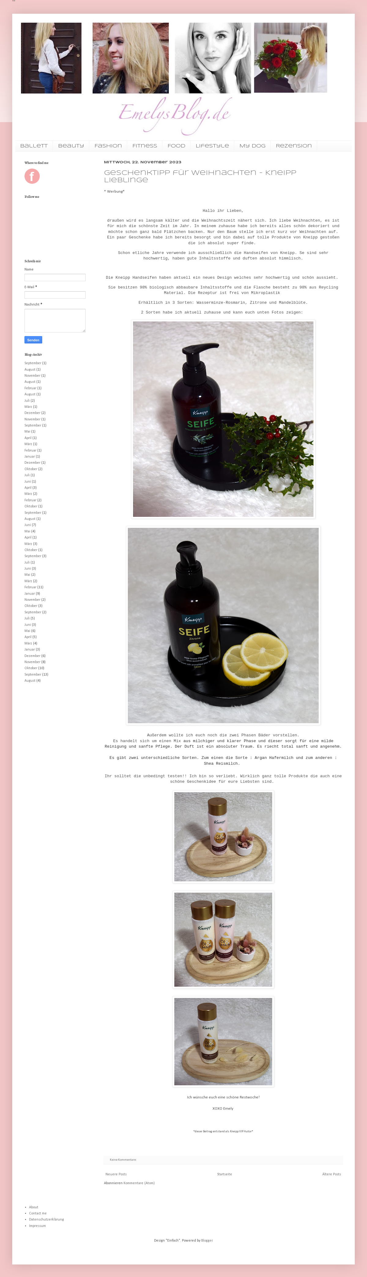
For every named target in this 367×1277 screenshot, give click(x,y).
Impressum (37, 1226)
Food (176, 146)
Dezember (32, 413)
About (33, 1207)
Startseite (224, 1174)
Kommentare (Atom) (139, 1183)
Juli (27, 401)
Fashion (108, 146)
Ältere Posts (331, 1174)
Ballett (34, 146)
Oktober (30, 469)
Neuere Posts (116, 1174)
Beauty (71, 146)
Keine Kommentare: (123, 1160)
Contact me (38, 1213)
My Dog (252, 146)
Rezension (294, 146)
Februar (30, 388)
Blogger (207, 1241)
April (28, 438)
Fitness (144, 146)
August (29, 370)
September (32, 363)
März (28, 407)
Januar (29, 457)
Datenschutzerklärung (46, 1219)
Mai (27, 432)
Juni (27, 482)
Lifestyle (212, 146)
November (32, 376)
